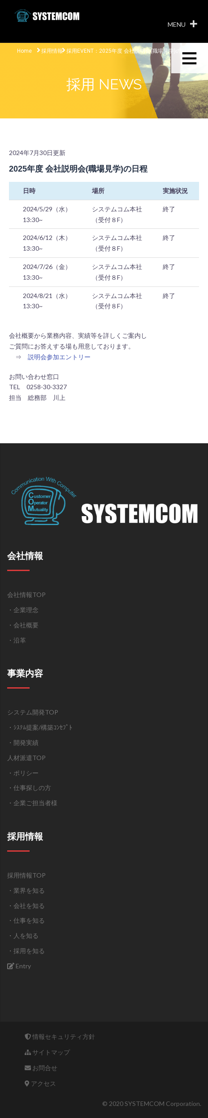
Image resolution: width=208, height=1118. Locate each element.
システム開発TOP (32, 712)
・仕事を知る (26, 920)
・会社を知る (26, 905)
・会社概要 (23, 625)
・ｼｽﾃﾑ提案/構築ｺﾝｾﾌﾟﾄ (39, 727)
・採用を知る (26, 950)
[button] (177, 25)
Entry (19, 966)
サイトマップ (47, 1052)
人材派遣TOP (26, 757)
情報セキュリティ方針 (60, 1036)
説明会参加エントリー (59, 357)
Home (24, 51)
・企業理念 (23, 610)
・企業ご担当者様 (32, 803)
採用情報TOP (26, 875)
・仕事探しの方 (29, 787)
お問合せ (41, 1068)
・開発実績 (23, 742)
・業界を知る (26, 890)
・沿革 (16, 640)
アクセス (40, 1083)
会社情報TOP (26, 594)
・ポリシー (23, 773)
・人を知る (23, 935)
